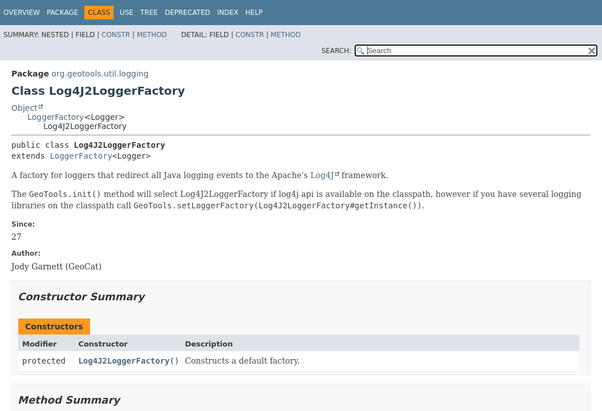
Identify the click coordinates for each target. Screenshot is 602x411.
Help (254, 13)
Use (126, 13)
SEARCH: (337, 51)
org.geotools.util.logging (99, 73)
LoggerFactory (55, 117)
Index (228, 13)
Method (152, 35)
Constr (115, 35)
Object (24, 107)
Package (62, 13)
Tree (149, 13)
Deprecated (187, 13)
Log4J (321, 175)
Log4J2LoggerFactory (123, 360)
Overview (21, 13)
